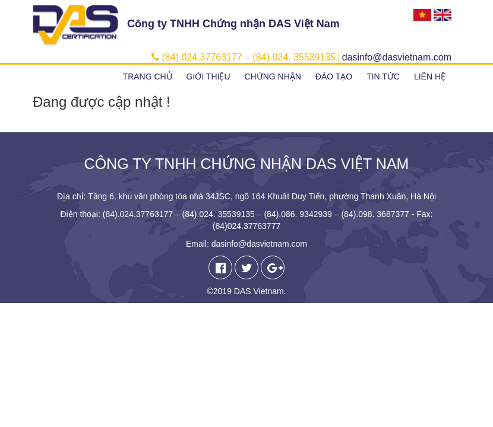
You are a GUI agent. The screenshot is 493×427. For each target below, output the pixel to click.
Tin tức (383, 76)
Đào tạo (333, 76)
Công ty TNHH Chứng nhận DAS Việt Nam (233, 24)
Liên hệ (429, 76)
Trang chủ (147, 76)
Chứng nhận (272, 76)
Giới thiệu (208, 76)
